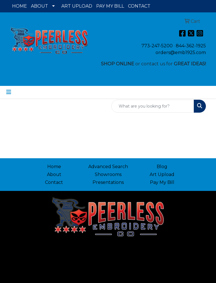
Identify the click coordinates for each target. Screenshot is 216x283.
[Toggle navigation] (9, 92)
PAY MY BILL (110, 6)
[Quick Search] (152, 106)
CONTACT (139, 6)
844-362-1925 (191, 45)
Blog (162, 166)
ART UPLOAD (76, 6)
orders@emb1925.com (181, 52)
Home (54, 166)
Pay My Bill (162, 182)
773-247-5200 (157, 45)
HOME (19, 6)
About (54, 174)
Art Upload (162, 174)
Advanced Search (108, 166)
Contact (54, 182)
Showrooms (108, 174)
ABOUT (39, 6)
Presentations (108, 182)
